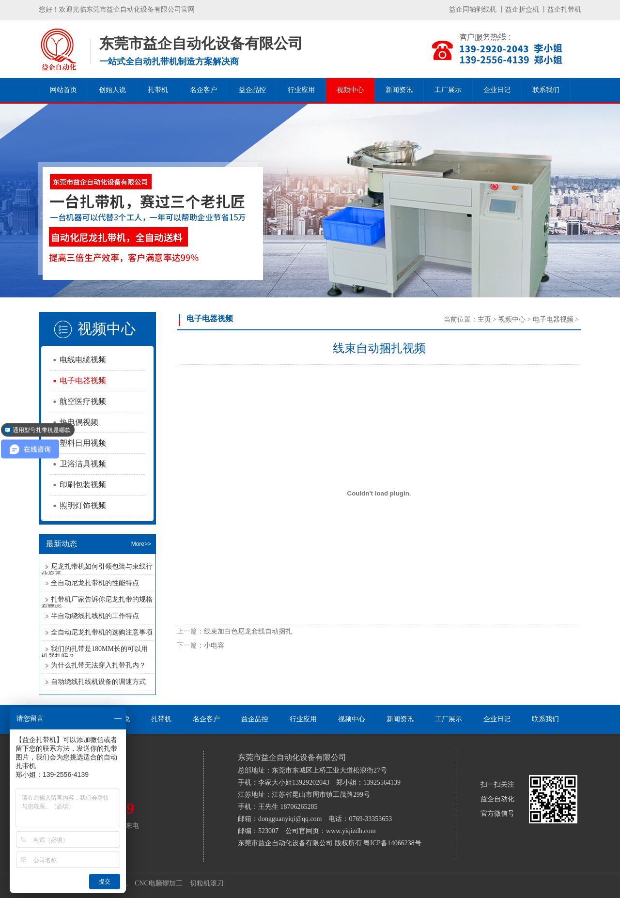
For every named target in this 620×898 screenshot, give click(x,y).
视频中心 (350, 89)
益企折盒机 (522, 9)
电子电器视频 (83, 380)
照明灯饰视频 (83, 505)
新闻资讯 (399, 89)
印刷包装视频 (83, 484)
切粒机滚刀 (207, 883)
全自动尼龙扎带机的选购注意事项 (102, 632)
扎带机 (158, 89)
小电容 (214, 645)
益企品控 (252, 89)
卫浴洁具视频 (83, 464)
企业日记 (497, 89)
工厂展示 (448, 89)
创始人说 (112, 89)
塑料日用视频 (83, 443)
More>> (141, 544)
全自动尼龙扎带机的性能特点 (95, 583)
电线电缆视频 (83, 360)
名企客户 (203, 89)
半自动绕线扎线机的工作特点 (95, 615)
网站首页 (63, 89)
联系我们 (545, 89)
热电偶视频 (79, 422)
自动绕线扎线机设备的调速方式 (98, 681)
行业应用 (301, 89)
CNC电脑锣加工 (159, 883)
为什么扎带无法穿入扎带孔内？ (98, 665)
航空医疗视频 (83, 401)
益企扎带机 (564, 9)
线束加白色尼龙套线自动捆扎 (248, 631)
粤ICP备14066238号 (392, 843)
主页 (484, 319)
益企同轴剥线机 (472, 9)
